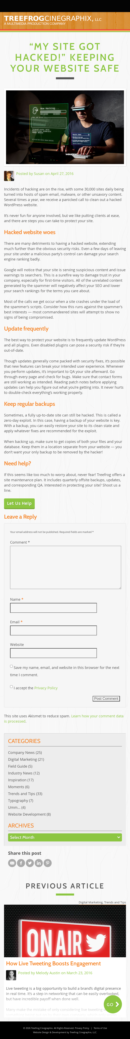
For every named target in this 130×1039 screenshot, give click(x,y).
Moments (16, 786)
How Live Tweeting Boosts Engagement (53, 963)
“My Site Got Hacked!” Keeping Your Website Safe (65, 57)
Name (16, 599)
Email (16, 621)
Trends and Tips (21, 793)
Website (17, 644)
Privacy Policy (46, 687)
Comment (20, 542)
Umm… (14, 807)
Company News (21, 752)
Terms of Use (100, 1028)
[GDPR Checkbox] (11, 686)
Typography (18, 800)
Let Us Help (19, 503)
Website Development (27, 814)
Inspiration (17, 779)
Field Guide (17, 766)
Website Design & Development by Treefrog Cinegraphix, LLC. (65, 1032)
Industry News (20, 773)
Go (110, 1004)
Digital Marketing (22, 759)
